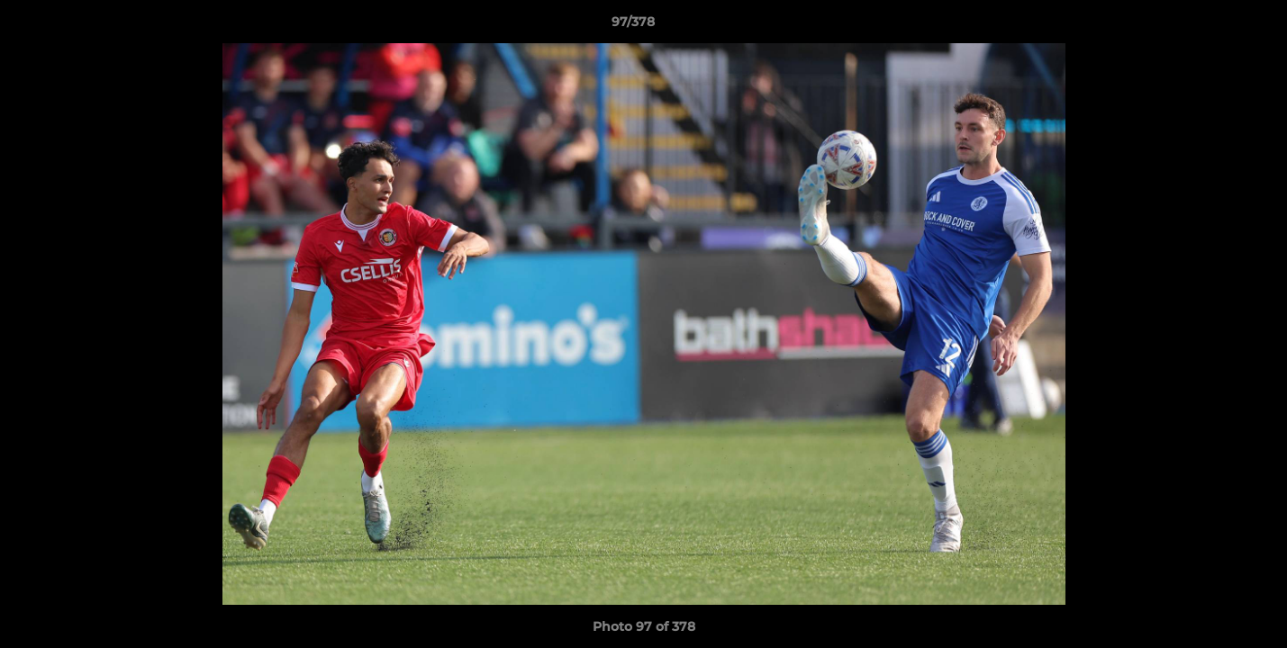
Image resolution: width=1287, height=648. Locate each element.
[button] (1211, 26)
